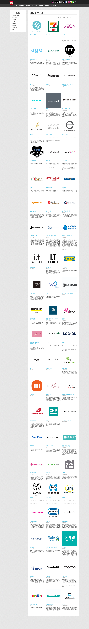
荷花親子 (64, 160)
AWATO (31, 84)
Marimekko (49, 368)
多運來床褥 (49, 134)
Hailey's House (33, 236)
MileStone (48, 394)
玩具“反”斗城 (33, 604)
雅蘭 (47, 59)
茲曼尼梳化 (49, 211)
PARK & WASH (49, 446)
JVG (47, 293)
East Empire (33, 160)
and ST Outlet (66, 59)
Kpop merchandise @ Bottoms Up (35, 343)
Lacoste (48, 342)
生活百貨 (14, 19)
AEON (63, 34)
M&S (31, 368)
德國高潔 (32, 319)
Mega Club (53, 5)
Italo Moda (33, 293)
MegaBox (11, 3)
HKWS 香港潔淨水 (67, 236)
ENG (79, 1)
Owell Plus (32, 446)
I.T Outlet (48, 267)
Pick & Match (33, 473)
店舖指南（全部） (16, 15)
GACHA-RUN (49, 187)
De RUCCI (32, 134)
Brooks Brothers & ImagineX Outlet (67, 84)
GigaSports (33, 211)
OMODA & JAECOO (66, 420)
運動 (13, 29)
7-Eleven (48, 34)
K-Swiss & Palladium (67, 293)
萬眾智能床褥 (66, 446)
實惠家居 (48, 473)
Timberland (49, 576)
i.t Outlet (32, 267)
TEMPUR (32, 576)
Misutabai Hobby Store (68, 394)
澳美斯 (48, 160)
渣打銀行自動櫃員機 (51, 547)
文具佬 (64, 547)
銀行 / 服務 (14, 17)
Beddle (47, 84)
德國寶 (64, 187)
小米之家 (32, 394)
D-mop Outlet (66, 109)
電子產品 (14, 21)
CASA (47, 109)
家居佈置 (14, 25)
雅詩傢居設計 (66, 211)
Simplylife (65, 521)
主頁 (16, 5)
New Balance (33, 420)
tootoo (64, 576)
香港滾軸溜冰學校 (51, 236)
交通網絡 (47, 5)
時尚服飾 (14, 23)
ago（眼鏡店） (34, 59)
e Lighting (65, 134)
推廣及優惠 (21, 5)
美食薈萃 (34, 5)
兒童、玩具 (14, 27)
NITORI (48, 420)
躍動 (63, 319)
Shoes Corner (33, 521)
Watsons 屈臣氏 (50, 604)
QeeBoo (64, 473)
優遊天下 (32, 497)
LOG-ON (64, 342)
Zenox (64, 604)
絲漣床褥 (48, 497)
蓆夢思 (48, 521)
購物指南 (28, 5)
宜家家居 (64, 267)
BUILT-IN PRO (33, 109)
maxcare (64, 368)
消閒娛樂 (41, 5)
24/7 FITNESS (33, 34)
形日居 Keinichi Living (52, 319)
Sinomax (32, 547)
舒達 (63, 497)
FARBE (31, 187)
